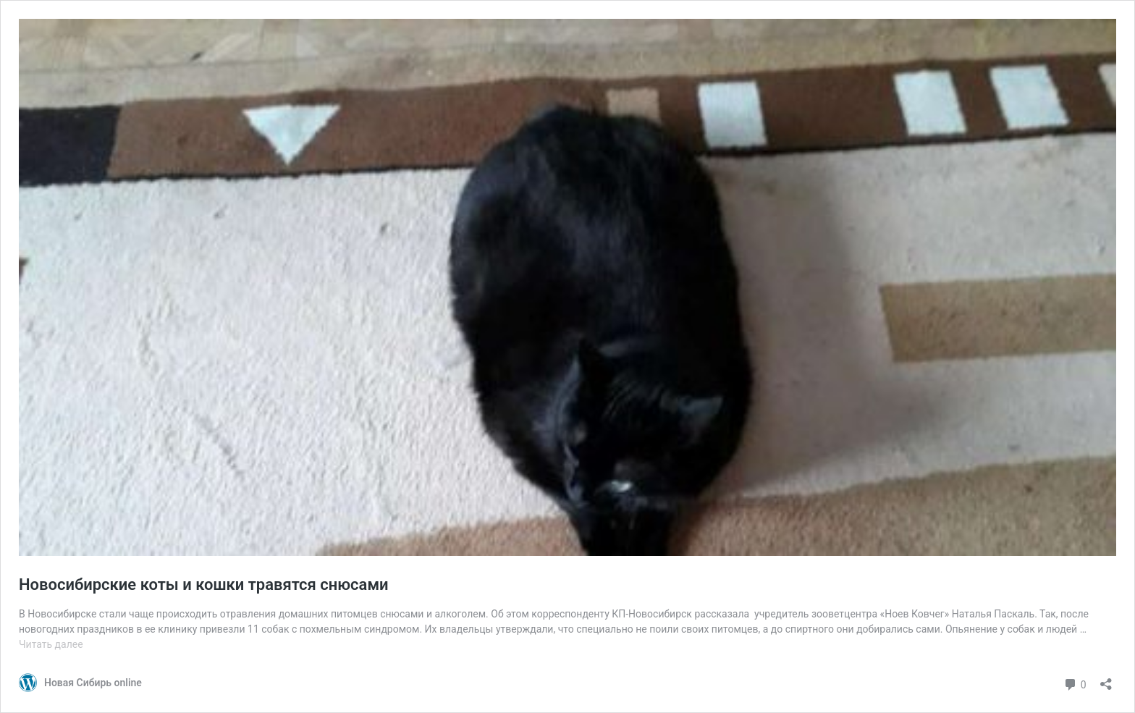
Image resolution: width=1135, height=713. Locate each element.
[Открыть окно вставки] (1106, 679)
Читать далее (51, 644)
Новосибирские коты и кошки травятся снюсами (204, 584)
